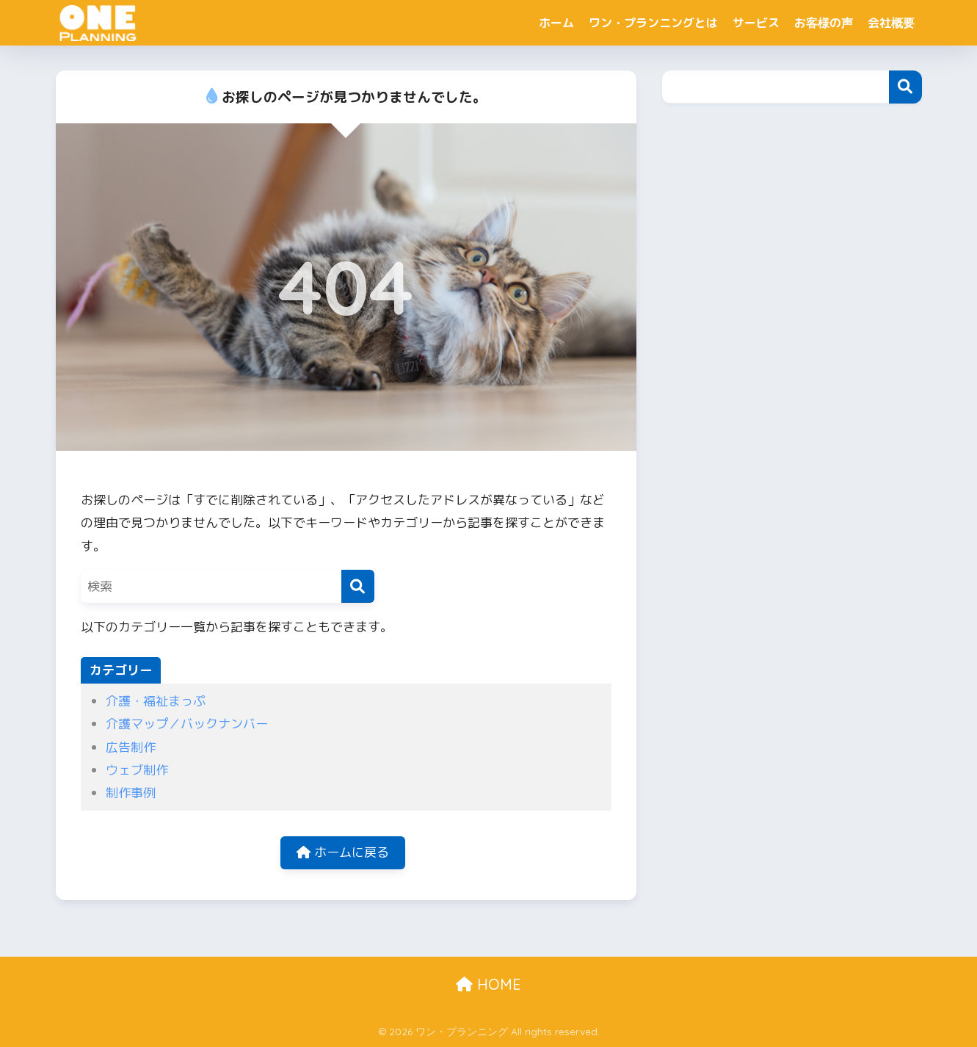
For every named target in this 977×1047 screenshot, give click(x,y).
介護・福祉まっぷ (156, 700)
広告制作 (131, 747)
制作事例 (131, 792)
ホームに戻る (343, 852)
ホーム (556, 23)
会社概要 (891, 23)
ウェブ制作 (137, 769)
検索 (905, 87)
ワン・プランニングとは (653, 23)
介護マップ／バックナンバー (187, 723)
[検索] (357, 586)
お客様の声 (823, 23)
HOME (488, 984)
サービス (756, 23)
